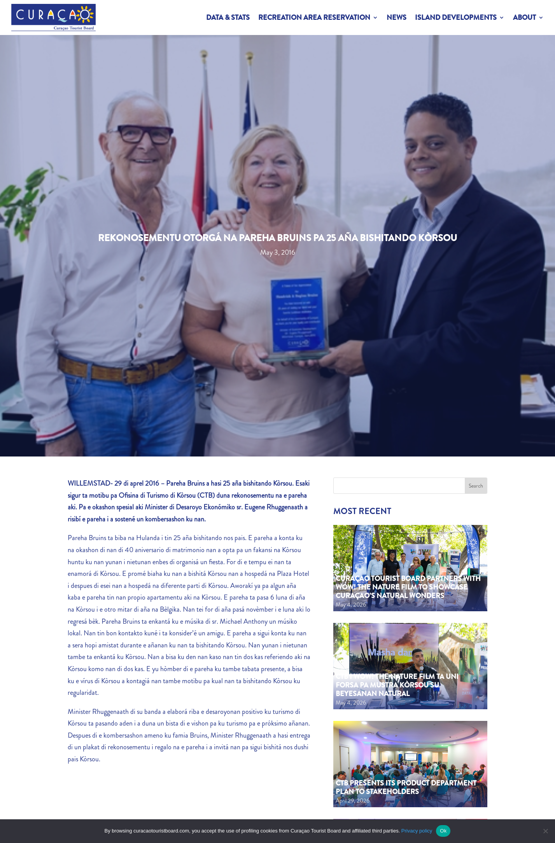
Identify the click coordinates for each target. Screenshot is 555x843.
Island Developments (456, 17)
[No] (545, 831)
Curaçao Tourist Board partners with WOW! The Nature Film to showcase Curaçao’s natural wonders (408, 587)
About (524, 17)
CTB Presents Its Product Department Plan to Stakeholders (406, 787)
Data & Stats (228, 17)
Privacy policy (416, 831)
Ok (443, 831)
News (396, 17)
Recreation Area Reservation (314, 17)
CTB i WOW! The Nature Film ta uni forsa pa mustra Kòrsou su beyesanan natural (397, 685)
